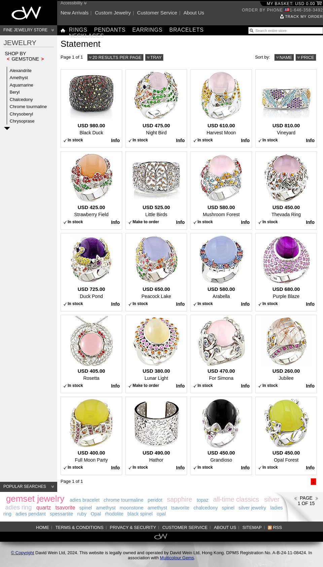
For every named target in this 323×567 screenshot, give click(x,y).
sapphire (179, 499)
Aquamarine (21, 85)
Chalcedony (21, 99)
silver (272, 499)
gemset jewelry (35, 499)
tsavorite (65, 507)
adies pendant (30, 513)
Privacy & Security (133, 527)
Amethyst (19, 77)
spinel (85, 507)
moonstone (132, 507)
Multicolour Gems (177, 557)
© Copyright (22, 552)
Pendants (110, 30)
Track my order (304, 16)
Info (115, 140)
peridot (155, 500)
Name (286, 57)
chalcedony (205, 507)
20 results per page (117, 57)
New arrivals (74, 12)
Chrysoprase (22, 121)
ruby (81, 513)
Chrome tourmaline (28, 106)
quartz (43, 507)
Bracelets (186, 30)
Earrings (147, 30)
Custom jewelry (113, 12)
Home (42, 527)
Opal (96, 513)
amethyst (105, 507)
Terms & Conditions (80, 527)
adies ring (18, 507)
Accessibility (71, 3)
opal (161, 513)
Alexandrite (21, 70)
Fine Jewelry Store (25, 30)
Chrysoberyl (21, 113)
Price (307, 57)
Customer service (157, 12)
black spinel (140, 513)
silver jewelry (252, 507)
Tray (156, 57)
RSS (277, 527)
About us (193, 12)
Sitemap (252, 527)
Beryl (15, 92)
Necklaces (86, 36)
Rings (78, 30)
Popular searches (24, 486)
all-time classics (236, 499)
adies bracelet (85, 500)
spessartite (61, 513)
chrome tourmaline (123, 500)
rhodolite (114, 513)
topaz (203, 500)
